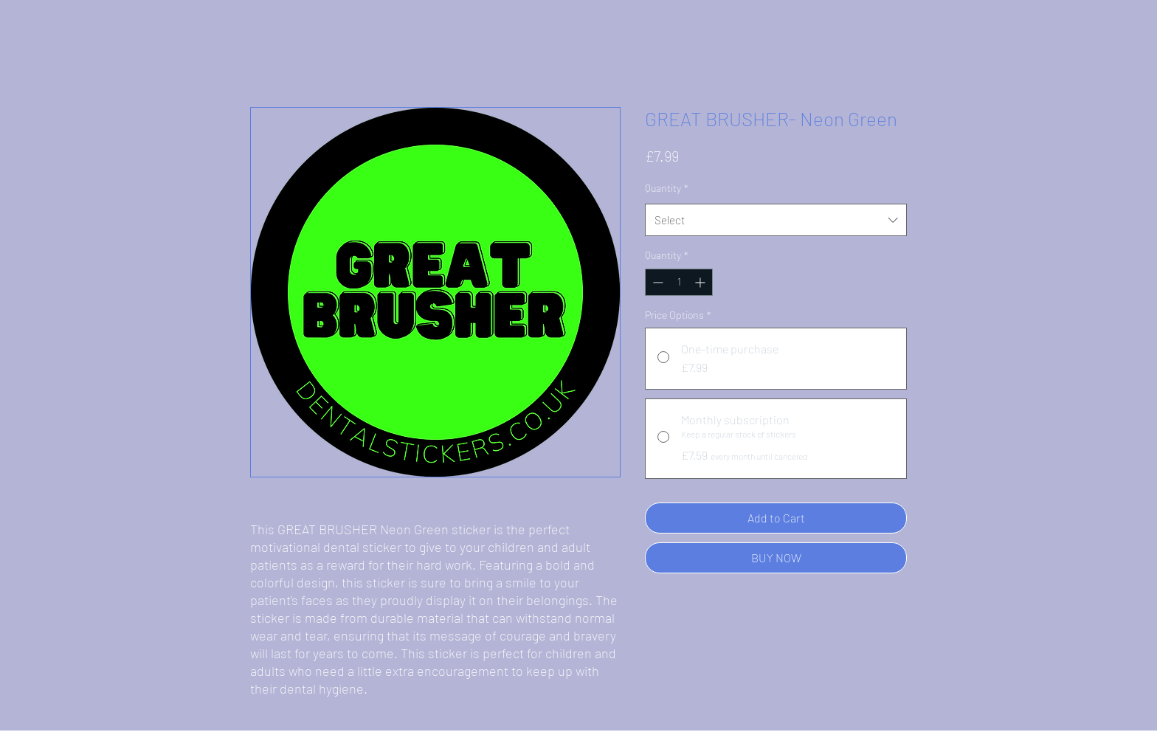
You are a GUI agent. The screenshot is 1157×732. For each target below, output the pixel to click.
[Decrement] (656, 282)
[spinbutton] (679, 282)
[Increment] (701, 282)
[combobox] (776, 220)
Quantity (666, 188)
